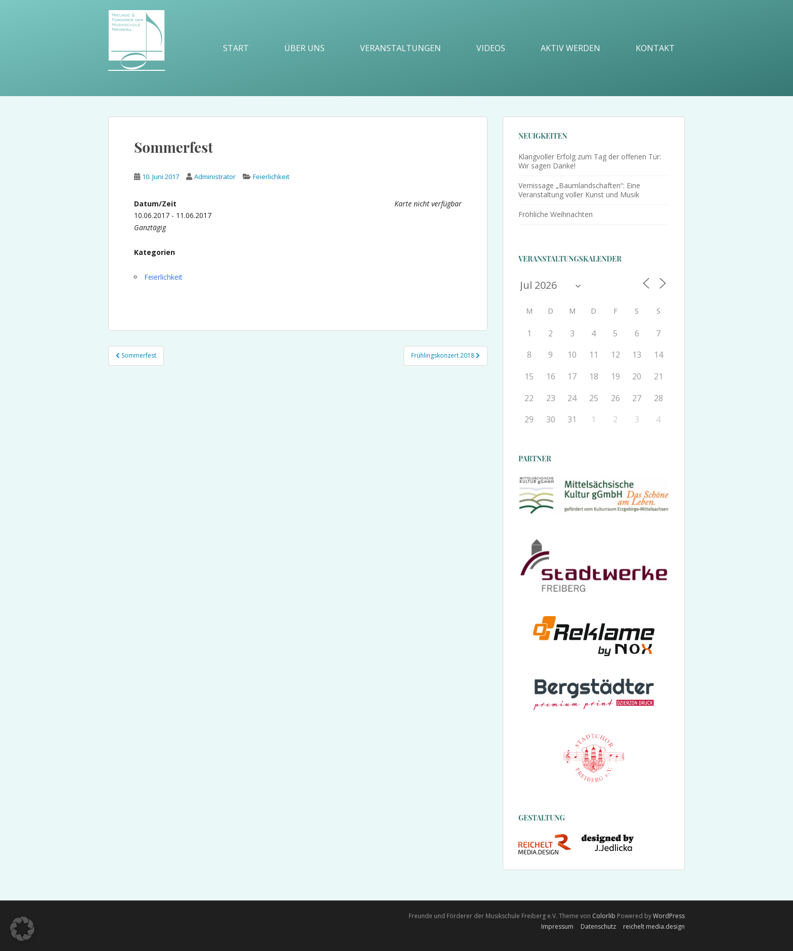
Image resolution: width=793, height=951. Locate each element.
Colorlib (603, 916)
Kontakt (655, 48)
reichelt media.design (654, 926)
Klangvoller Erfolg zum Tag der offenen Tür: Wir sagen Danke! (589, 161)
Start (236, 48)
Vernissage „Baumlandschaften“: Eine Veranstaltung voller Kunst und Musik (579, 190)
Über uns (304, 48)
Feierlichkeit (271, 176)
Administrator (215, 176)
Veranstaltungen (400, 48)
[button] (22, 928)
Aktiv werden (570, 48)
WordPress (669, 916)
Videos (490, 48)
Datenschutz (598, 926)
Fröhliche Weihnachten (555, 214)
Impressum (557, 926)
